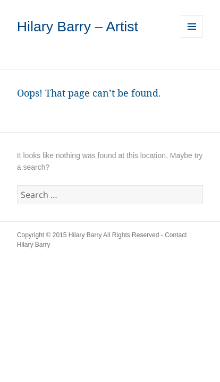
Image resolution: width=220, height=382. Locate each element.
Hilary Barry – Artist (77, 26)
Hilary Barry (85, 235)
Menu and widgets (192, 37)
